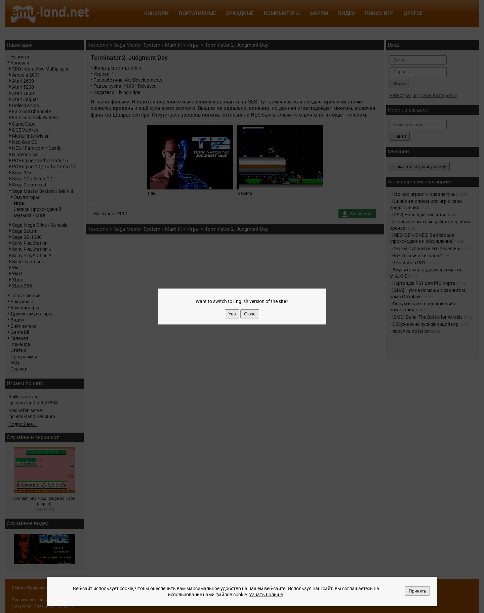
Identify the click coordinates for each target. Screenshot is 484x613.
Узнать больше (266, 594)
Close (249, 313)
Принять (417, 591)
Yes (232, 313)
